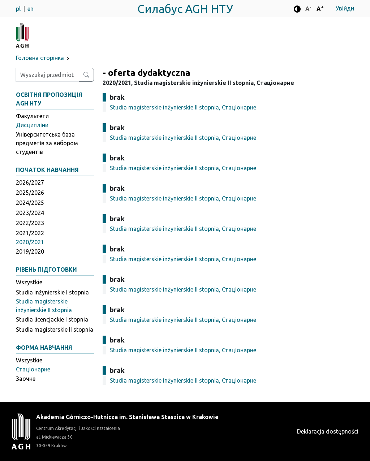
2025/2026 (30, 192)
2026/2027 (30, 182)
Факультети (32, 116)
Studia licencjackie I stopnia (52, 319)
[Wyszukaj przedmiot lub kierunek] (86, 75)
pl (19, 8)
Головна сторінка (40, 58)
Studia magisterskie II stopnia (54, 329)
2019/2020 (30, 251)
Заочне (25, 378)
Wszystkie (29, 282)
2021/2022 (30, 233)
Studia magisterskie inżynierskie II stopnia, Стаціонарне (183, 107)
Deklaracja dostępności (327, 431)
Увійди (345, 8)
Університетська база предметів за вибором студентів (47, 143)
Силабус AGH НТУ (185, 8)
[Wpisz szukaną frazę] (47, 75)
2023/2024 (30, 213)
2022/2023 (30, 223)
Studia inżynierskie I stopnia (52, 292)
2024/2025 (30, 202)
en (30, 8)
